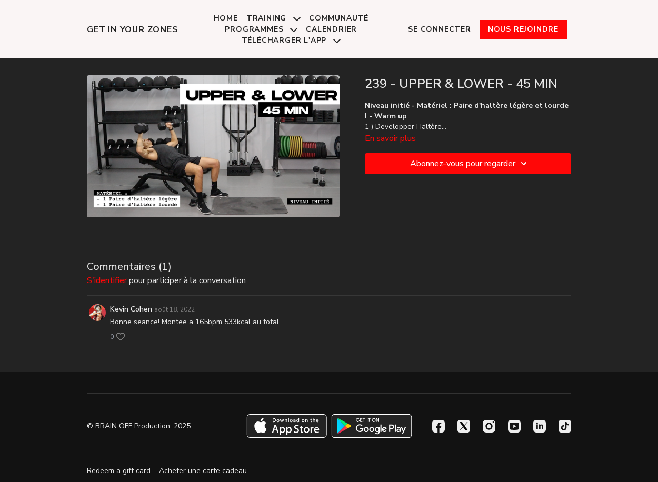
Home (226, 18)
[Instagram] (489, 426)
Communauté (338, 18)
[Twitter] (463, 426)
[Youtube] (514, 426)
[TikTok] (565, 426)
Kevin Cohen (131, 309)
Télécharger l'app (291, 40)
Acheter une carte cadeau (203, 471)
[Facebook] (438, 426)
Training (273, 18)
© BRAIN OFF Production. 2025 (139, 426)
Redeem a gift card (119, 471)
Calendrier (331, 29)
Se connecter (439, 29)
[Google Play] (371, 426)
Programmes (261, 29)
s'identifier (107, 280)
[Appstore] (286, 426)
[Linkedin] (539, 426)
